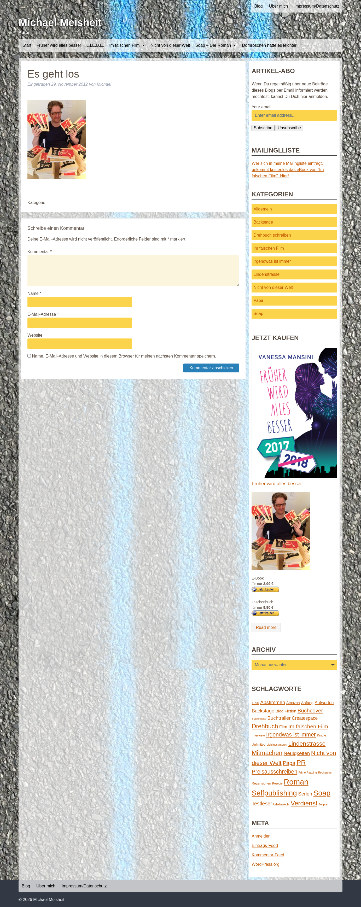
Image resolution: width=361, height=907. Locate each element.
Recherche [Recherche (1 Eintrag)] (325, 772)
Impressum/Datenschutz (316, 6)
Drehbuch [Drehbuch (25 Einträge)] (265, 726)
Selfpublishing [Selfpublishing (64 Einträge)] (274, 793)
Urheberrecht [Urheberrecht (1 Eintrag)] (281, 804)
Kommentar (39, 251)
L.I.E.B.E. (95, 45)
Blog (258, 6)
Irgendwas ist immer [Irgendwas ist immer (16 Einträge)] (291, 735)
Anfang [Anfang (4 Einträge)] (307, 702)
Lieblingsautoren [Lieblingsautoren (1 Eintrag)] (277, 744)
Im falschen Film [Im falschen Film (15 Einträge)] (308, 726)
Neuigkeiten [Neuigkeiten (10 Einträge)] (297, 753)
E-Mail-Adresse (43, 314)
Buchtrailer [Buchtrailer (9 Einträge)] (279, 718)
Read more (266, 627)
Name (34, 293)
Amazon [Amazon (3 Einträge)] (293, 703)
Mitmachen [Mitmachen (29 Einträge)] (267, 752)
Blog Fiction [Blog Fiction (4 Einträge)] (286, 711)
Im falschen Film (127, 45)
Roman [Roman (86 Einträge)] (296, 781)
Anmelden (261, 836)
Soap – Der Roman (216, 45)
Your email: (262, 107)
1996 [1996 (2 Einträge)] (255, 703)
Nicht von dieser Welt (170, 45)
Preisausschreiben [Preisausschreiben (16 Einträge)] (274, 772)
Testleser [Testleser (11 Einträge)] (262, 803)
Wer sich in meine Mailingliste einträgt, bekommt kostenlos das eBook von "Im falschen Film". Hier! (288, 169)
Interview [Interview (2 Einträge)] (258, 735)
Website (35, 335)
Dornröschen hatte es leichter (269, 45)
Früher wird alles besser (59, 45)
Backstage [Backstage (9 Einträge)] (263, 710)
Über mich (278, 6)
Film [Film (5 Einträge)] (283, 726)
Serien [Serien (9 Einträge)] (305, 794)
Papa (258, 300)
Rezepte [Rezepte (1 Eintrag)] (277, 783)
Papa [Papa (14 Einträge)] (289, 763)
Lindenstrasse (266, 274)
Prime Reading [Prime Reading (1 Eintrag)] (308, 772)
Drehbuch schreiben (272, 235)
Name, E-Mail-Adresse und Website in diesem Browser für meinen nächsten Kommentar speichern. (124, 356)
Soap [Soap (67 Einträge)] (322, 793)
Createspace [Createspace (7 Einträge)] (305, 718)
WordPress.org (265, 864)
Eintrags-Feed (265, 845)
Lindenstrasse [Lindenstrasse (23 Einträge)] (307, 743)
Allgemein (262, 209)
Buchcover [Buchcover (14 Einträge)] (310, 710)
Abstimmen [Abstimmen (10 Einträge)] (272, 702)
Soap (258, 313)
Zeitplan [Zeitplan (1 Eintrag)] (324, 804)
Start (26, 45)
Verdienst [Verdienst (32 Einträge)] (304, 803)
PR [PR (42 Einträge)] (301, 762)
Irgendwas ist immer (272, 261)
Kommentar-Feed (268, 855)
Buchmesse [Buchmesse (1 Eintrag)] (259, 718)
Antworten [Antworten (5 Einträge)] (324, 702)
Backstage (263, 222)
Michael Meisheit (60, 22)
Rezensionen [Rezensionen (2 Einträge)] (261, 783)
